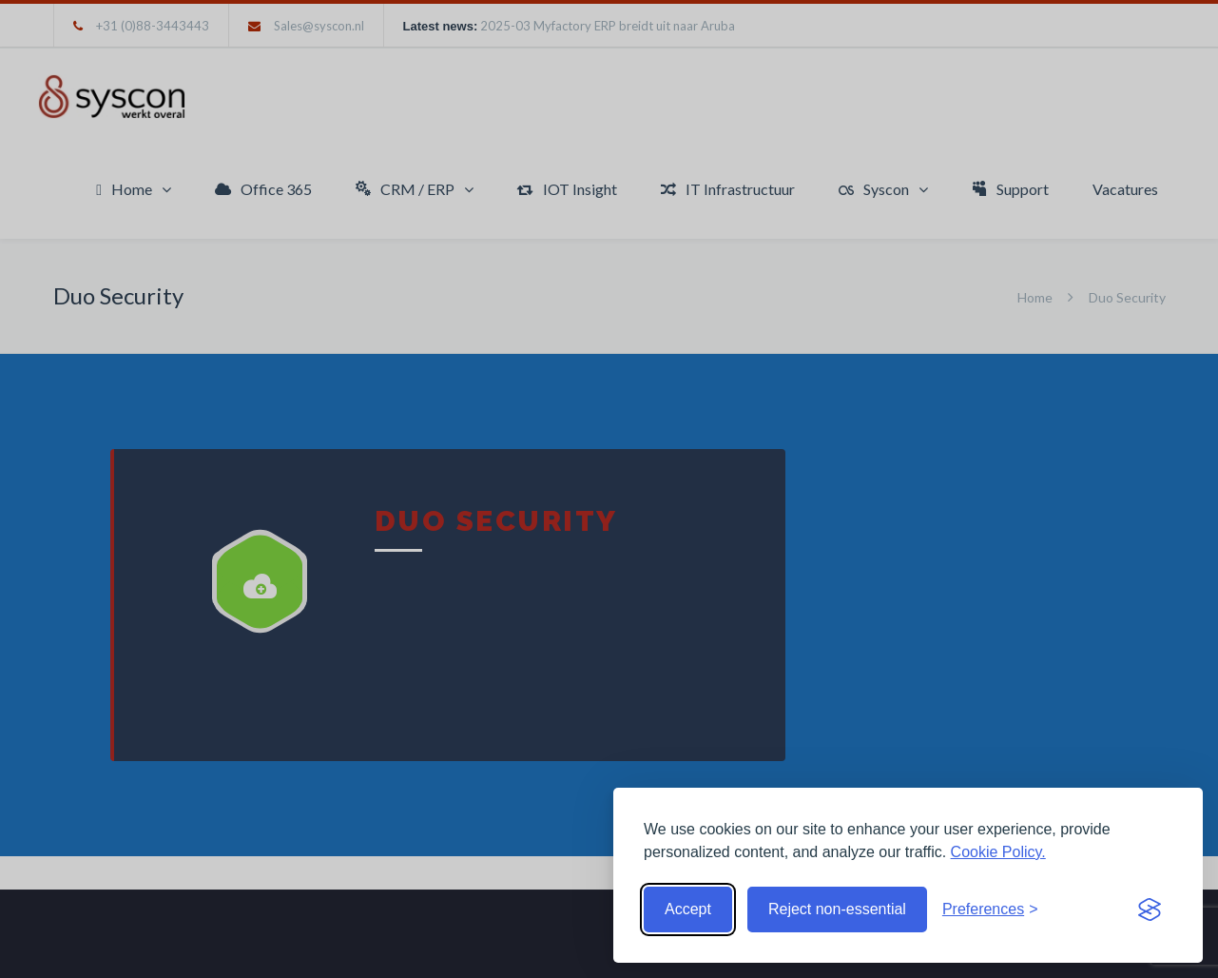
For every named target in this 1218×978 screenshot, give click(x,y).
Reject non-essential (837, 909)
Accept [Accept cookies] (688, 909)
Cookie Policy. (998, 852)
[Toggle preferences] (990, 909)
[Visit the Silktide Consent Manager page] (1149, 909)
